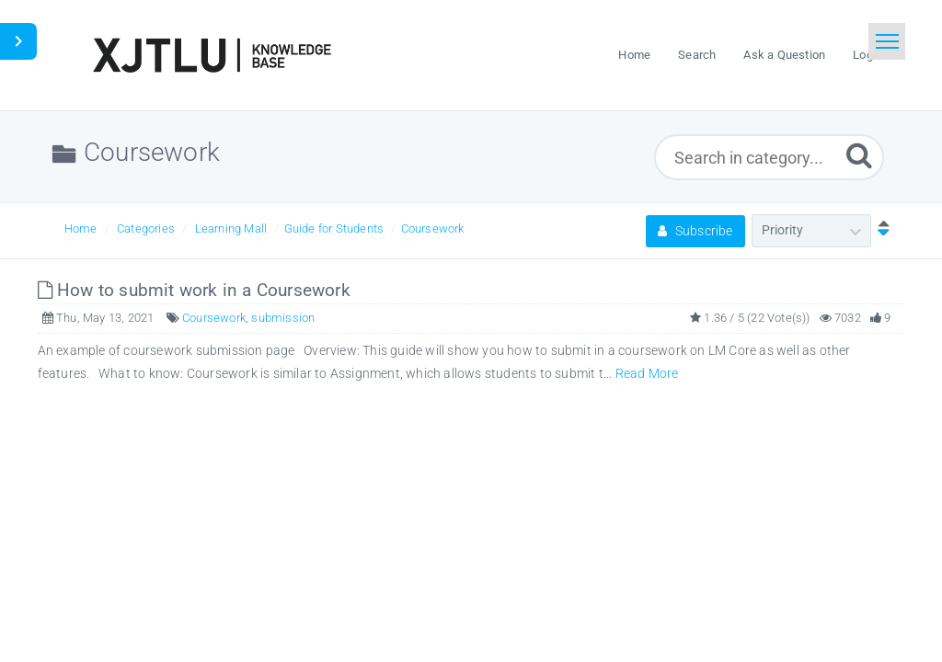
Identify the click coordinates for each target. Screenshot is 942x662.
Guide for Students (334, 228)
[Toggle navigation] (886, 41)
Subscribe (695, 230)
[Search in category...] (769, 157)
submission (283, 318)
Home (81, 228)
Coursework (433, 228)
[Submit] (859, 155)
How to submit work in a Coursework (194, 290)
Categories (146, 228)
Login (867, 55)
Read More (647, 373)
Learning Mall (231, 228)
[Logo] (211, 55)
